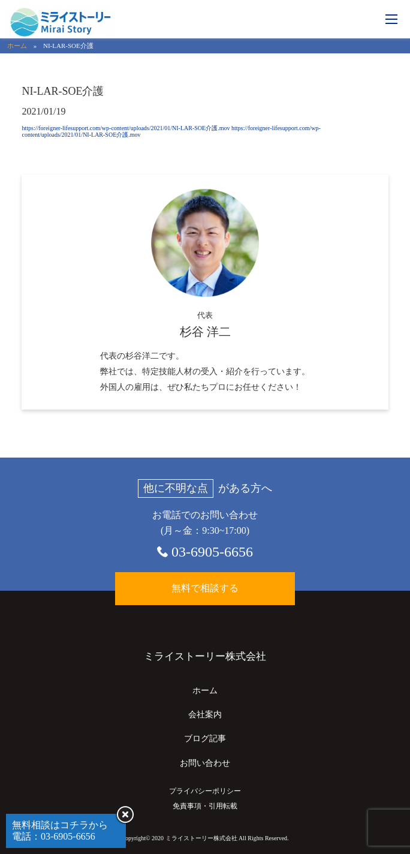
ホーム (17, 45)
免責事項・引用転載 (205, 806)
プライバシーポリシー (205, 791)
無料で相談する (205, 588)
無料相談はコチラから (60, 825)
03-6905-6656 (212, 552)
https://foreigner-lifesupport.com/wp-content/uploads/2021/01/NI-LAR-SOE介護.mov (126, 128)
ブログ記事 (205, 738)
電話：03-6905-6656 (53, 836)
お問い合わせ (205, 763)
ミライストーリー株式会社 (205, 656)
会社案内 (205, 714)
